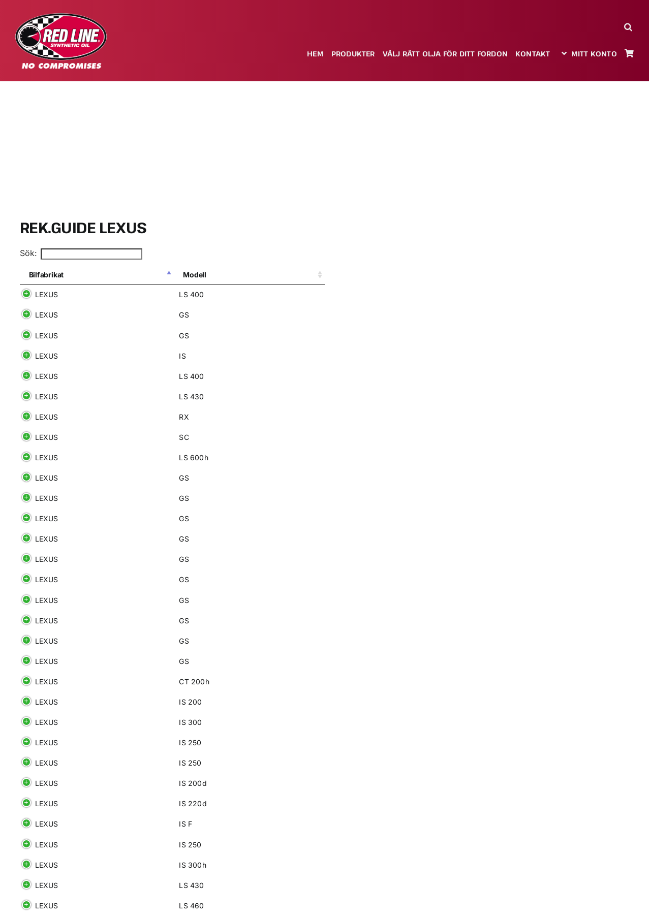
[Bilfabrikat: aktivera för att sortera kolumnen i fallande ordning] (50, 275)
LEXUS (46, 294)
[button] (629, 26)
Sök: (81, 253)
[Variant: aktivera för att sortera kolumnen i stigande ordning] (173, 275)
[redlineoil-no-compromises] (61, 17)
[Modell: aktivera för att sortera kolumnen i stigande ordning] (110, 275)
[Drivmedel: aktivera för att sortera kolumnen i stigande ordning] (295, 275)
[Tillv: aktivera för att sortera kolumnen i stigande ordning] (235, 275)
